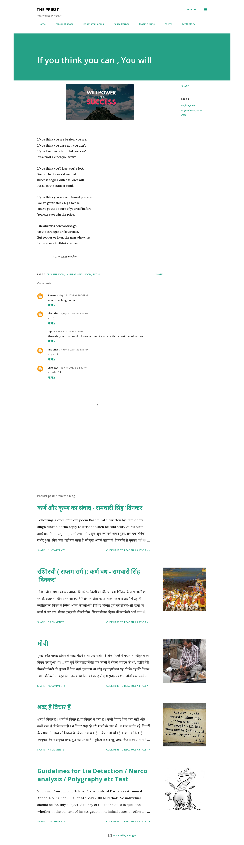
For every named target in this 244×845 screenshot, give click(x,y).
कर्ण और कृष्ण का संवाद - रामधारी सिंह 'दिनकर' (90, 508)
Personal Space (62, 24)
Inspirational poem (191, 110)
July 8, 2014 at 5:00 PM (70, 331)
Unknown (52, 367)
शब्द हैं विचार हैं (53, 707)
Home (40, 24)
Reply (51, 305)
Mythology (186, 24)
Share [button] (185, 86)
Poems (166, 24)
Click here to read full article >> (128, 550)
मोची (42, 643)
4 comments (56, 749)
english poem (188, 105)
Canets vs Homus (91, 24)
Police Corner (119, 24)
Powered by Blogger (122, 835)
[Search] (191, 9)
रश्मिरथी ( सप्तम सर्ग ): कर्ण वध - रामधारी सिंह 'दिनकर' (88, 575)
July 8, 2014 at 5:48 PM (75, 349)
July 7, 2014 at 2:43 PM (75, 313)
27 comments (56, 821)
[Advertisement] (94, 452)
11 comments (56, 550)
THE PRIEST (48, 9)
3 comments (56, 622)
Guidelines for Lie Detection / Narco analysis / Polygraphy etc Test (92, 775)
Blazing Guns (144, 24)
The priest (53, 313)
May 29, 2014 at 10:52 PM (73, 295)
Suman (51, 295)
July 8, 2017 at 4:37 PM (74, 367)
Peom (184, 114)
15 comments (56, 685)
